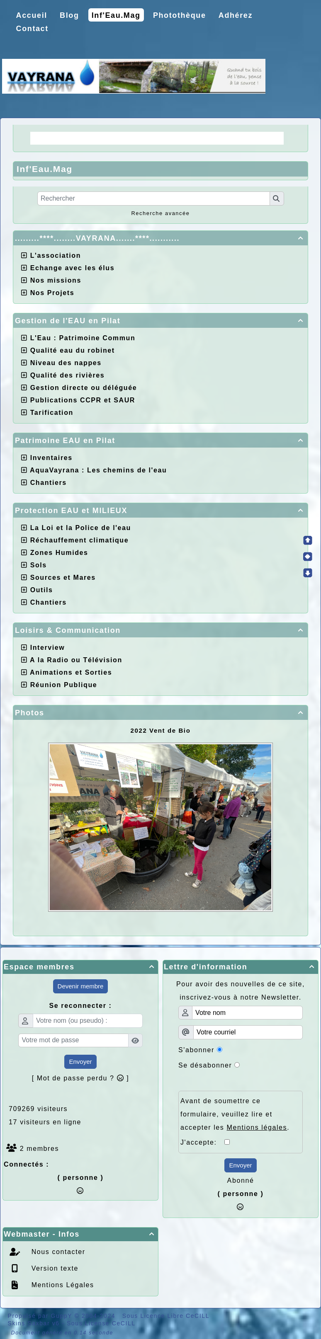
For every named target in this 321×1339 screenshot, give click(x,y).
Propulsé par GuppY (41, 1315)
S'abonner (196, 1049)
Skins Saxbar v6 (34, 1323)
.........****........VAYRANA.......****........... (160, 238)
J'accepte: (202, 1142)
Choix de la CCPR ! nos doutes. (216, 138)
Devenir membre (81, 986)
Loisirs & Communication (160, 630)
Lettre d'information (240, 967)
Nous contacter (57, 1251)
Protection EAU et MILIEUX (160, 510)
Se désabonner (205, 1065)
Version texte (53, 1268)
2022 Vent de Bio (161, 730)
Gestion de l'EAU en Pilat (160, 321)
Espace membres (80, 967)
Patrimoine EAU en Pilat (160, 440)
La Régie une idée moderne (89, 138)
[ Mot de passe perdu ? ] (80, 1078)
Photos (160, 713)
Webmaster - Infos (80, 1234)
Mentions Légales (61, 1284)
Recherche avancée (160, 213)
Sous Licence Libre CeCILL (167, 1315)
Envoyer (80, 1061)
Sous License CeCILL (101, 1323)
